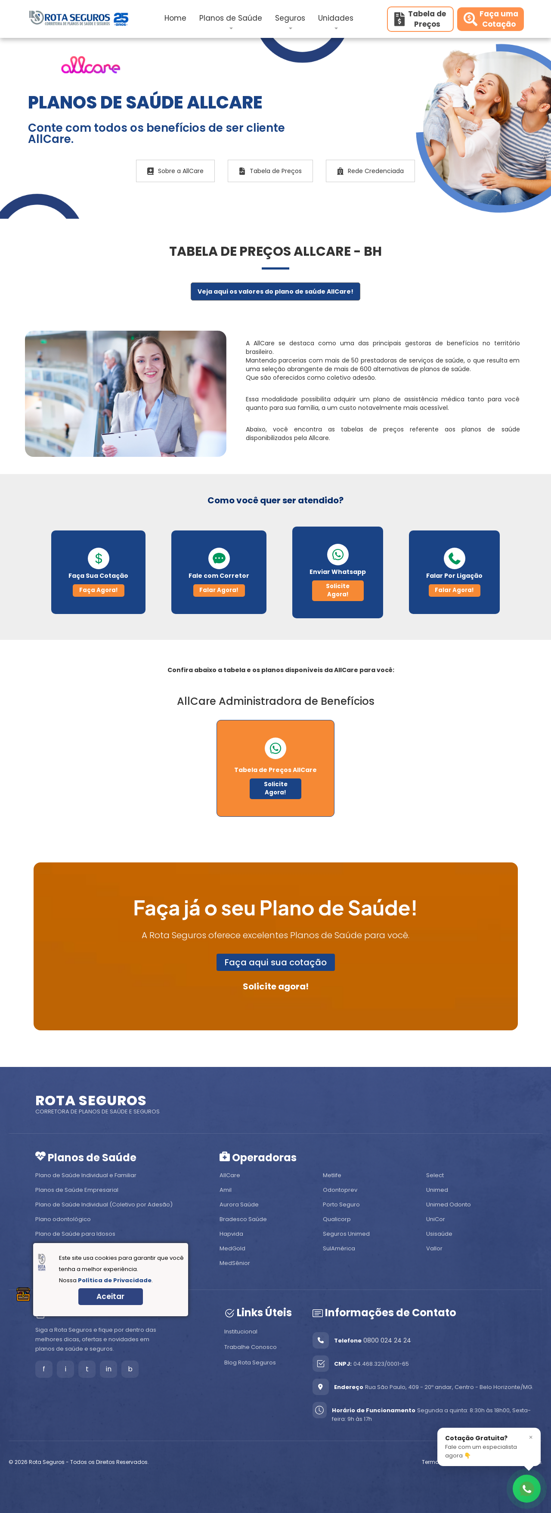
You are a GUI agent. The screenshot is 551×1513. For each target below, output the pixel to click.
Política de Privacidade (115, 1280)
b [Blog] (130, 1369)
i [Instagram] (65, 1369)
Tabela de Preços (270, 171)
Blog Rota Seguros (250, 1362)
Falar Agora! (218, 590)
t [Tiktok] (87, 1369)
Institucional (240, 1331)
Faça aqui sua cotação (276, 962)
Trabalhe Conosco (250, 1347)
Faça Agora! (98, 590)
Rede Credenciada (370, 171)
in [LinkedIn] (108, 1369)
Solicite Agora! (338, 590)
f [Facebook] (44, 1369)
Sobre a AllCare (175, 171)
